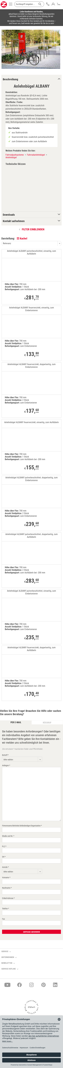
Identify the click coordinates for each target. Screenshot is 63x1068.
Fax (3, 919)
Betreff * (5, 755)
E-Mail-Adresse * (8, 898)
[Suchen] (40, 4)
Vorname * (6, 877)
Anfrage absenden (31, 932)
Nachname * (7, 888)
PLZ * (4, 846)
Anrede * (5, 867)
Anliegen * (6, 765)
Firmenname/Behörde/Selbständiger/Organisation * (22, 826)
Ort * (4, 857)
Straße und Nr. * (8, 836)
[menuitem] (10, 5)
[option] (31, 49)
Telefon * (5, 908)
